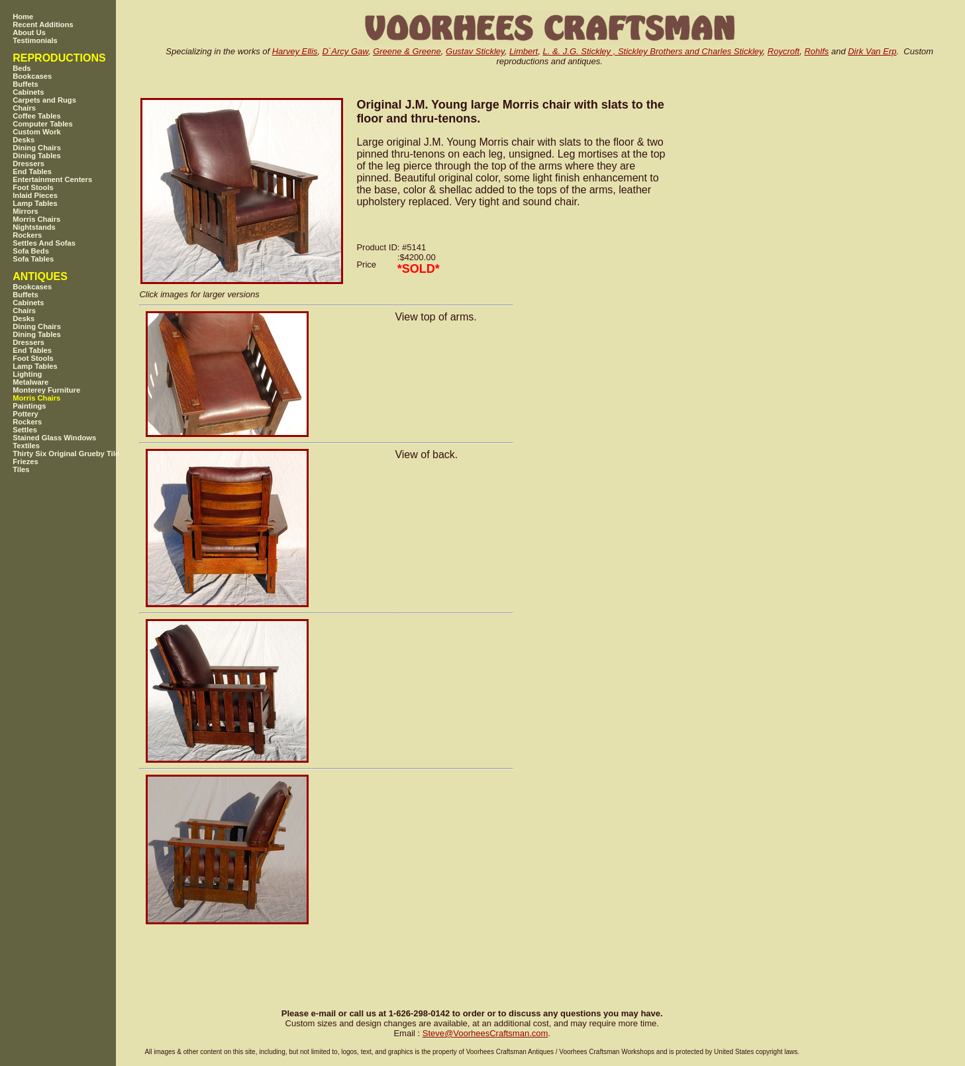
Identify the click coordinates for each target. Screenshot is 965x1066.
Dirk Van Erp (872, 51)
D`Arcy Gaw (345, 51)
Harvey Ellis (295, 51)
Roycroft (783, 51)
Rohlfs (816, 51)
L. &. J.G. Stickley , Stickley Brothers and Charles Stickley (652, 51)
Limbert (523, 51)
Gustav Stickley (475, 51)
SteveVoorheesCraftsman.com (485, 1033)
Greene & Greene (407, 51)
